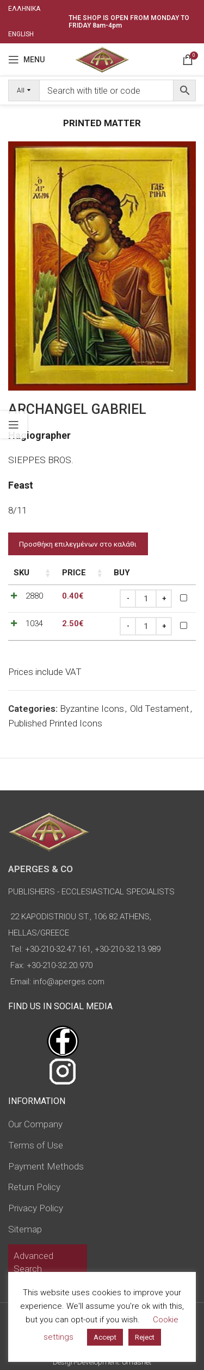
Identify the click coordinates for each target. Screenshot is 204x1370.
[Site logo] (102, 58)
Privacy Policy (35, 1208)
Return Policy (34, 1186)
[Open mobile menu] (26, 59)
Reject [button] (144, 1337)
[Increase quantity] (164, 598)
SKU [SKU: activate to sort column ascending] (21, 572)
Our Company (35, 1124)
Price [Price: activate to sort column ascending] (74, 572)
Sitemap (25, 1229)
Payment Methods (46, 1166)
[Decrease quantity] (128, 598)
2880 (34, 596)
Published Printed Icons (55, 723)
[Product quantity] (146, 598)
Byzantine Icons (92, 708)
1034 (34, 623)
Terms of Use (35, 1145)
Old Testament (159, 708)
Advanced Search (33, 1262)
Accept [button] (105, 1337)
